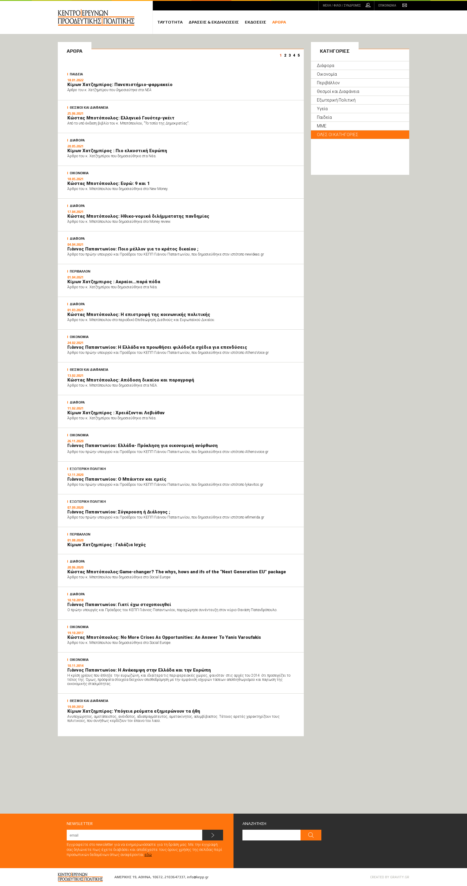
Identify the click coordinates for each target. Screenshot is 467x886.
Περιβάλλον (328, 82)
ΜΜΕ (321, 126)
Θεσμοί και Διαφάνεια (338, 91)
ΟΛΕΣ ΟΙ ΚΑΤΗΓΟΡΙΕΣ (337, 134)
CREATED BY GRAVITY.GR (389, 877)
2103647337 (174, 877)
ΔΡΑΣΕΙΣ (214, 22)
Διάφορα (325, 65)
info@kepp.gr (197, 877)
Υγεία (322, 108)
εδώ (148, 854)
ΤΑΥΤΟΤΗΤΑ (170, 22)
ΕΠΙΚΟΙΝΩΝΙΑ (387, 5)
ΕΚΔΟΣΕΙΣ (255, 22)
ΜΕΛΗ (342, 5)
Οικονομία (327, 74)
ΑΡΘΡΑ (279, 22)
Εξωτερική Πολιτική (336, 100)
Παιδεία (324, 117)
